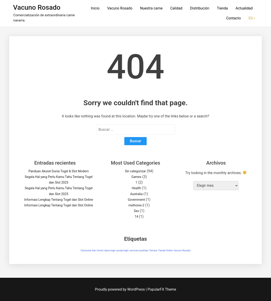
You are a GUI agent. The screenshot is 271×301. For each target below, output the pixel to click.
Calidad (176, 8)
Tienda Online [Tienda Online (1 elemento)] (165, 250)
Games (136, 177)
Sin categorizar (135, 171)
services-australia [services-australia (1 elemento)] (139, 250)
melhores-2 (136, 205)
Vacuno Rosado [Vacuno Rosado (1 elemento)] (182, 250)
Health (136, 188)
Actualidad (244, 8)
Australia (136, 194)
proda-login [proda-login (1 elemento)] (122, 250)
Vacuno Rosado (36, 7)
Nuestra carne (151, 8)
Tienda (222, 8)
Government (136, 199)
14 (136, 216)
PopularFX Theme (162, 289)
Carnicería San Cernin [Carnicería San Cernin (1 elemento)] (92, 250)
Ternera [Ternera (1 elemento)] (153, 250)
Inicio (95, 8)
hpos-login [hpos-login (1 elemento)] (110, 250)
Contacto (233, 18)
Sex (136, 211)
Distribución (199, 8)
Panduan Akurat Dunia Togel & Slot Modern (58, 171)
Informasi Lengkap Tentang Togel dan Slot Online (58, 199)
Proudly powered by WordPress (120, 289)
